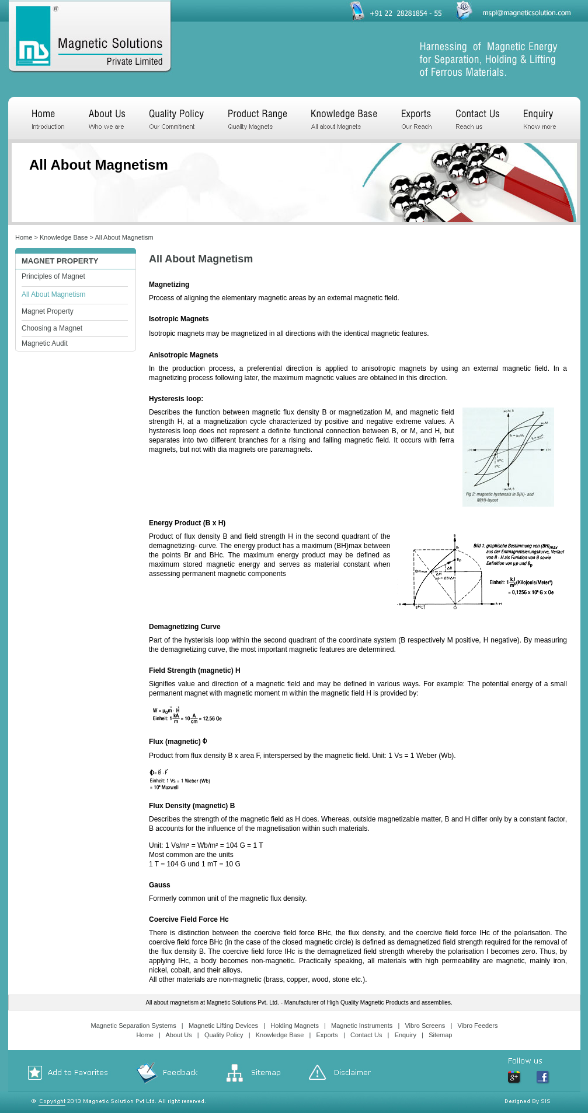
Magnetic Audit (45, 343)
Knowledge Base (64, 237)
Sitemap (440, 1034)
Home (23, 237)
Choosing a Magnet (52, 328)
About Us (178, 1034)
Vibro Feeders (478, 1025)
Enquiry (405, 1034)
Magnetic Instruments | (367, 1025)
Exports (327, 1034)
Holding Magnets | (299, 1025)
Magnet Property (48, 311)
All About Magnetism (124, 237)
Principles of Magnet (53, 276)
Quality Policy (223, 1034)
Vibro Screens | (430, 1025)
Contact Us (366, 1034)
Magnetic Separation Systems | (139, 1025)
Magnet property (60, 261)
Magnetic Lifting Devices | (229, 1025)
